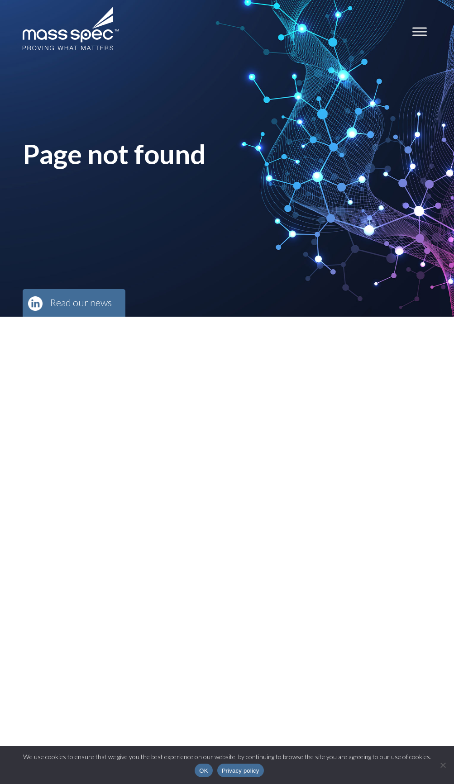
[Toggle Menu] (419, 31)
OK (203, 770)
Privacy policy (240, 770)
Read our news (81, 302)
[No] (442, 765)
